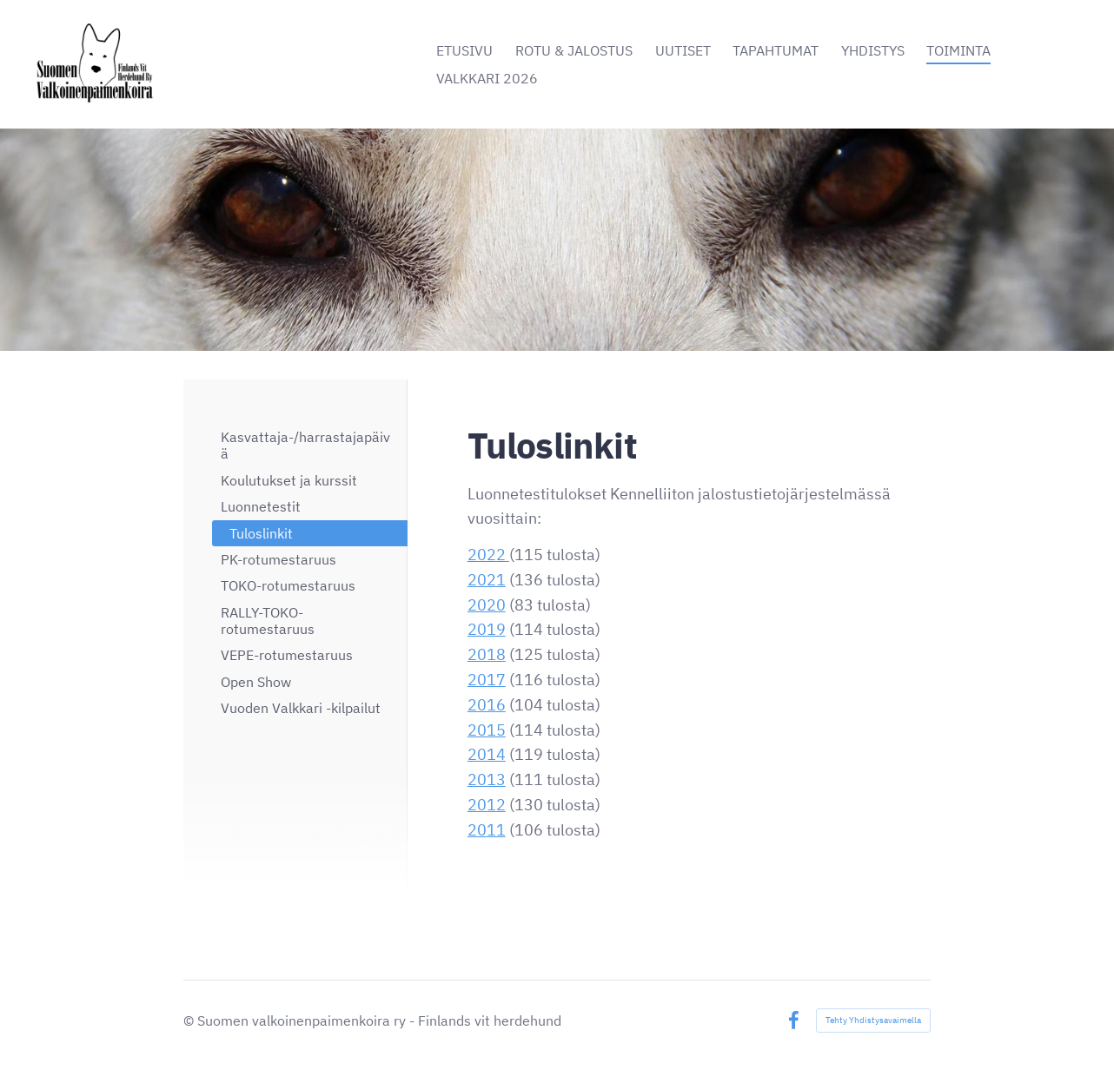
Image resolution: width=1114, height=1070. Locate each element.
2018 (486, 654)
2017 (486, 680)
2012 (486, 805)
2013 (486, 779)
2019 (486, 629)
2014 (486, 754)
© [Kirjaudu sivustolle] (190, 1020)
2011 (486, 830)
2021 (486, 580)
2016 (486, 705)
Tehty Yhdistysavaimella (873, 1020)
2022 (488, 555)
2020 (486, 605)
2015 (486, 730)
